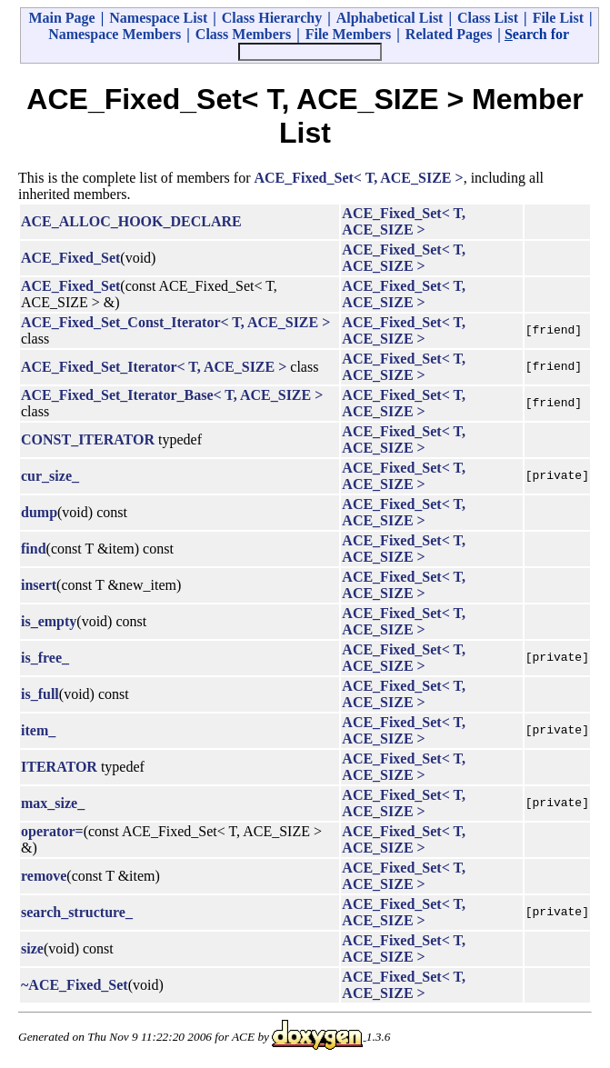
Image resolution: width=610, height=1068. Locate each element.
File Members (348, 34)
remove (43, 875)
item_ (38, 730)
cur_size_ (50, 476)
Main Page (61, 17)
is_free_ (45, 657)
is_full (40, 694)
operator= (52, 831)
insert (38, 585)
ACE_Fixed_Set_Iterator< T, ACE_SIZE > (153, 366)
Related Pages (449, 34)
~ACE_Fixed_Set (74, 985)
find (33, 548)
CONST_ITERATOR (88, 439)
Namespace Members (114, 34)
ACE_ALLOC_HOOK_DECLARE (131, 221)
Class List (487, 17)
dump (39, 512)
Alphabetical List (390, 17)
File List (558, 17)
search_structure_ (77, 912)
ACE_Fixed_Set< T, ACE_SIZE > (359, 177)
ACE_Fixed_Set (70, 257)
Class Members (243, 34)
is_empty (48, 621)
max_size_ (53, 803)
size (32, 948)
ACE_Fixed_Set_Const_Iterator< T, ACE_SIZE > (175, 322)
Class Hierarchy (272, 17)
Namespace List (158, 17)
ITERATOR (59, 766)
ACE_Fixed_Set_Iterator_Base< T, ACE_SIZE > (172, 395)
